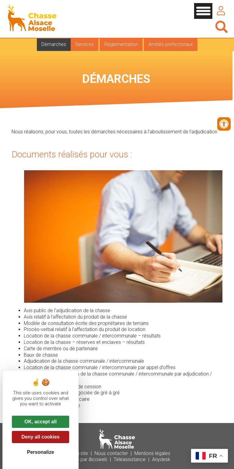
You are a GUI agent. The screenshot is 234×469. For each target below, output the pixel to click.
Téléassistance (130, 459)
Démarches (53, 44)
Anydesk (161, 459)
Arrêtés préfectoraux (170, 44)
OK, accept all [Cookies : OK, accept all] (40, 421)
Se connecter (221, 10)
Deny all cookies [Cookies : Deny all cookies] (40, 436)
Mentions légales (152, 453)
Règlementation (121, 44)
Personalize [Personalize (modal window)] (40, 452)
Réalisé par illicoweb (85, 459)
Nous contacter (111, 453)
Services (84, 44)
